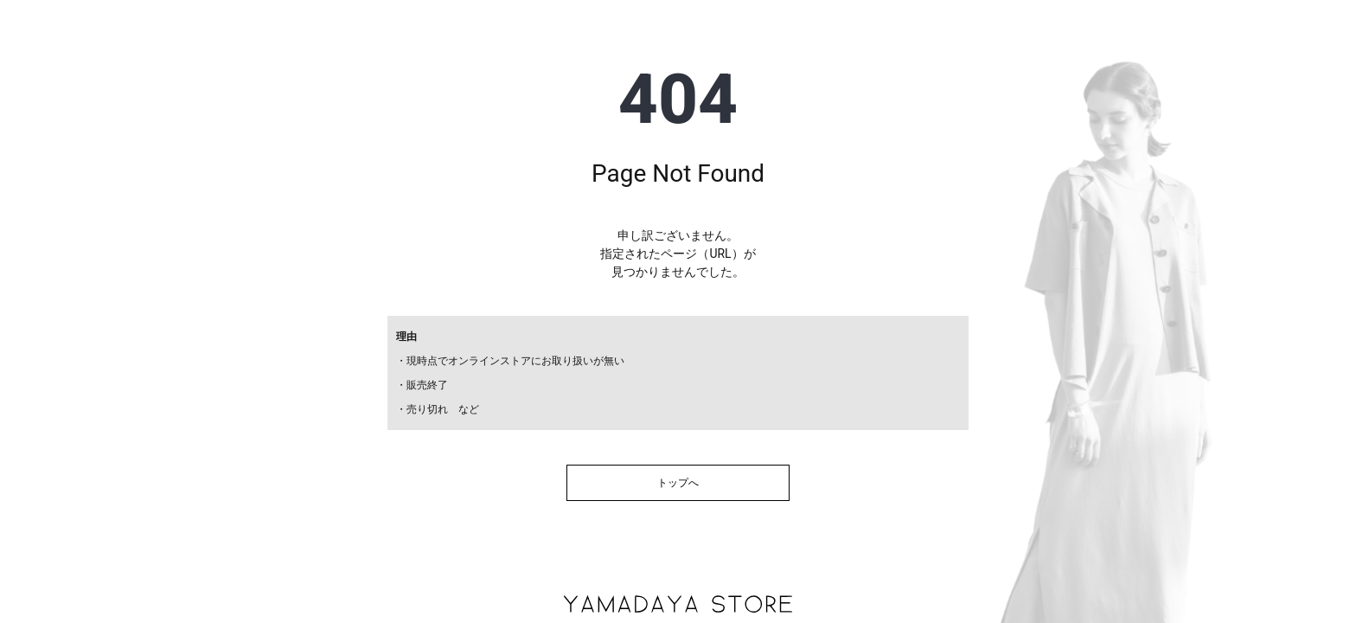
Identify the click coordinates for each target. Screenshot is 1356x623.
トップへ (678, 483)
